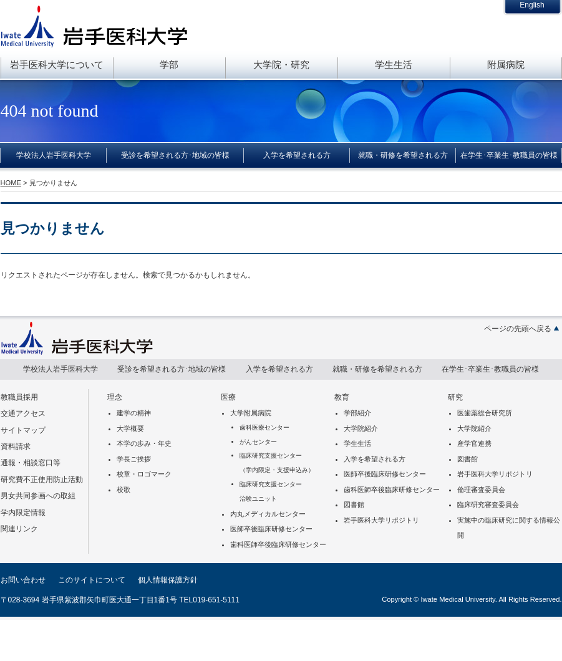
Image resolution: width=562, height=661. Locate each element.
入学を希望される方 (297, 155)
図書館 (354, 504)
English (532, 5)
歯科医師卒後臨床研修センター (278, 544)
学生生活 (393, 64)
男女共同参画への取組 (38, 495)
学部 (169, 64)
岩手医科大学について (57, 64)
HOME (11, 182)
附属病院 (506, 64)
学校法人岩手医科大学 (53, 155)
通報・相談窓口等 (31, 462)
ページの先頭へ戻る (517, 328)
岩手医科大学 (94, 26)
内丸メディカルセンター (268, 514)
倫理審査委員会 (481, 489)
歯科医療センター (264, 427)
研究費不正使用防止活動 (42, 479)
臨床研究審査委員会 (488, 504)
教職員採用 (19, 397)
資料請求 (16, 446)
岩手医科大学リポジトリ (381, 520)
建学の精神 (134, 413)
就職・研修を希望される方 (403, 155)
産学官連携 (474, 443)
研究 (455, 397)
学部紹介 (357, 413)
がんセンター (258, 441)
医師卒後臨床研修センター (271, 529)
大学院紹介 (361, 428)
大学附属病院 (250, 413)
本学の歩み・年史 (144, 443)
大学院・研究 (281, 64)
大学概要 (130, 428)
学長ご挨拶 (134, 459)
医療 (228, 397)
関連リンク (19, 528)
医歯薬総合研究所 (484, 413)
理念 (114, 397)
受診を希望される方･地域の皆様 (175, 155)
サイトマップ (23, 430)
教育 (341, 397)
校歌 (123, 489)
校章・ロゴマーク (144, 474)
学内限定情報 (23, 512)
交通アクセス (23, 413)
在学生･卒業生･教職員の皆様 (509, 155)
